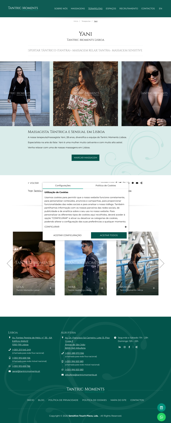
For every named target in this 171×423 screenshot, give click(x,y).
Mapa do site (118, 400)
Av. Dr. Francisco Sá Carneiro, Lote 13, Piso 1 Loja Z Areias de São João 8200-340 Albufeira (87, 342)
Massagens (78, 8)
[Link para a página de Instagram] (125, 347)
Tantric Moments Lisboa (85, 40)
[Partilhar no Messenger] (133, 183)
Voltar (33, 183)
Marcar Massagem (85, 157)
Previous (9, 263)
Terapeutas (95, 8)
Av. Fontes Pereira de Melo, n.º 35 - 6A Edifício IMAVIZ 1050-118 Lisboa (32, 341)
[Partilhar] (141, 183)
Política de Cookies (94, 400)
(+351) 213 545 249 (21, 349)
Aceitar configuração (67, 235)
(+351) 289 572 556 (74, 353)
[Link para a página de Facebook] (129, 347)
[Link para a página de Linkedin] (120, 347)
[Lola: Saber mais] (34, 263)
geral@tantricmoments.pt (26, 371)
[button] (85, 227)
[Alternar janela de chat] (161, 417)
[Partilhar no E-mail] (137, 183)
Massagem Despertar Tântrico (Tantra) (47, 50)
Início (76, 21)
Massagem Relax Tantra (98, 50)
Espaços (111, 8)
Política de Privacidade (63, 400)
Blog (41, 400)
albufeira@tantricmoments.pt (81, 374)
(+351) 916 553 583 (74, 361)
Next (161, 263)
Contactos (148, 8)
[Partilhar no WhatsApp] (128, 183)
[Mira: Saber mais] (85, 263)
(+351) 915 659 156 (21, 358)
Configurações (63, 185)
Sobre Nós (61, 8)
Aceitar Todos (109, 235)
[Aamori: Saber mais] (137, 263)
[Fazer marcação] (161, 407)
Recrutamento (128, 8)
